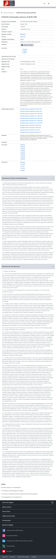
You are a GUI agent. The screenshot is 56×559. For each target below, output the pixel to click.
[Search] (44, 3)
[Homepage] (1, 12)
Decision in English (27, 45)
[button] (28, 178)
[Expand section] (52, 502)
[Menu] (48, 3)
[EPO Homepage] (9, 4)
